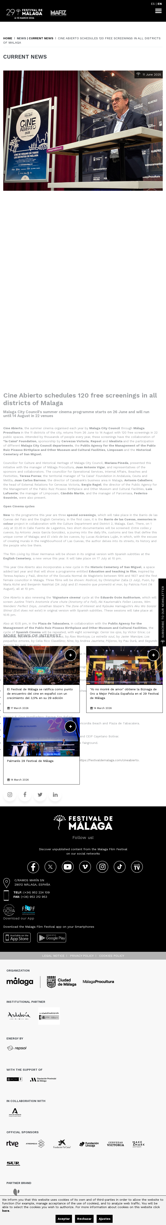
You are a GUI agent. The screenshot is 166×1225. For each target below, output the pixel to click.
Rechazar (84, 1218)
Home (7, 38)
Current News (41, 38)
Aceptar (64, 1218)
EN (160, 3)
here (5, 1210)
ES (153, 3)
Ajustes (104, 1218)
